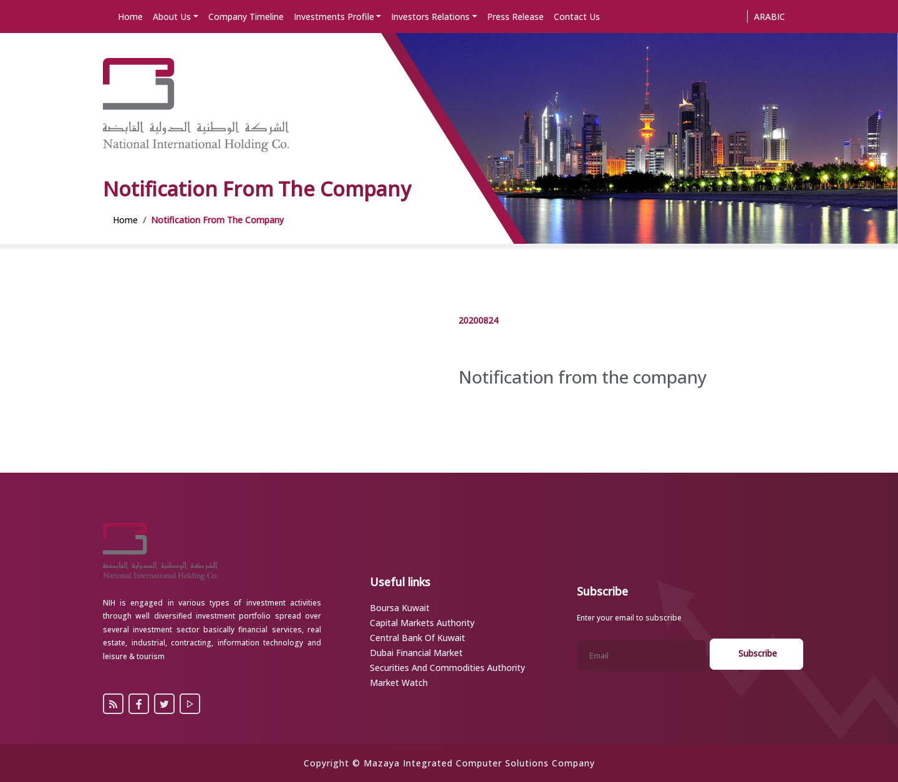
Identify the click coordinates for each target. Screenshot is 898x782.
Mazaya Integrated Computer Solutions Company (479, 763)
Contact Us (577, 16)
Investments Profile (334, 16)
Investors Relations (430, 16)
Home (130, 16)
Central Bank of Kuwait (417, 638)
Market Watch (399, 682)
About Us (172, 16)
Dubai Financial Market (416, 653)
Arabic (769, 16)
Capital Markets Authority (422, 623)
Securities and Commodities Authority (447, 667)
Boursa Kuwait (400, 608)
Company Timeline (246, 16)
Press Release (515, 16)
